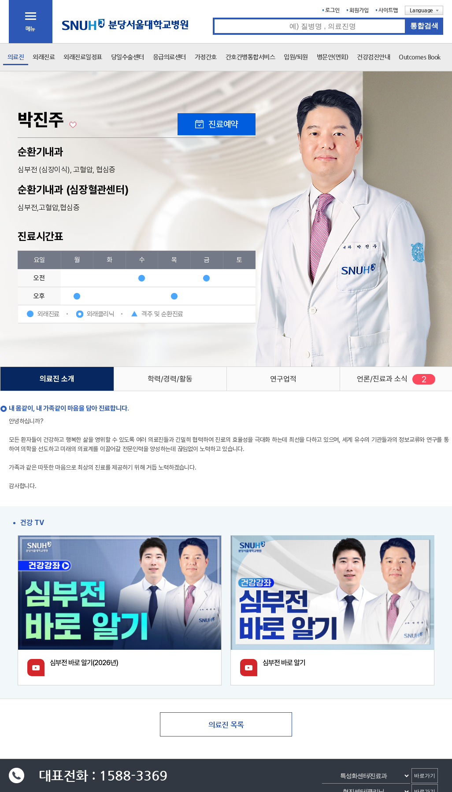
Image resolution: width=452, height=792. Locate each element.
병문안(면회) (332, 56)
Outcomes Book (420, 56)
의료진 (15, 56)
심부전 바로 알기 (284, 663)
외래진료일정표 (82, 56)
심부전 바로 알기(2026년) (84, 663)
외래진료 (44, 56)
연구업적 (283, 378)
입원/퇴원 (296, 56)
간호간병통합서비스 (250, 56)
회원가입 (359, 10)
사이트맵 (388, 10)
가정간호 (206, 56)
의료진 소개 (57, 378)
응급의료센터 (169, 56)
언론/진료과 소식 (382, 378)
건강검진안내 (373, 56)
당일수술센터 (127, 56)
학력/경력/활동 (170, 378)
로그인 (332, 10)
